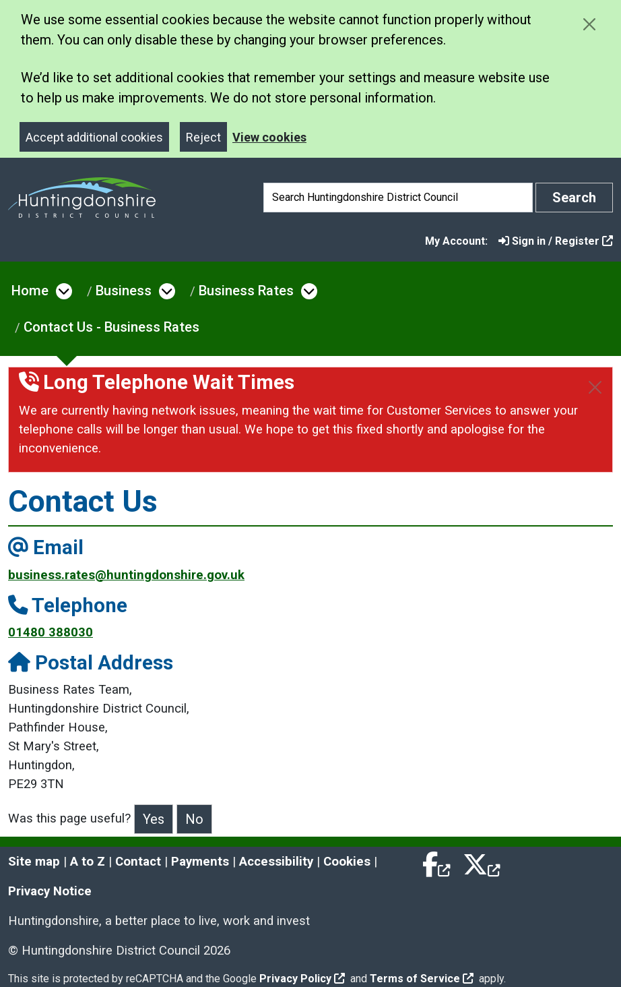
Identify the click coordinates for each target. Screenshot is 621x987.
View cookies (269, 137)
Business (124, 290)
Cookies (346, 861)
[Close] (595, 387)
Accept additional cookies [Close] (94, 137)
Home (29, 290)
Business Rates (246, 290)
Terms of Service (421, 978)
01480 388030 (50, 632)
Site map (34, 861)
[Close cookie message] (589, 24)
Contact (138, 861)
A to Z (87, 861)
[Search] (398, 197)
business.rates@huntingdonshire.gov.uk (126, 575)
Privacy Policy (302, 978)
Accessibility (276, 861)
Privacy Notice (50, 891)
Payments (200, 861)
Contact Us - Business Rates (111, 327)
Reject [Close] (203, 137)
